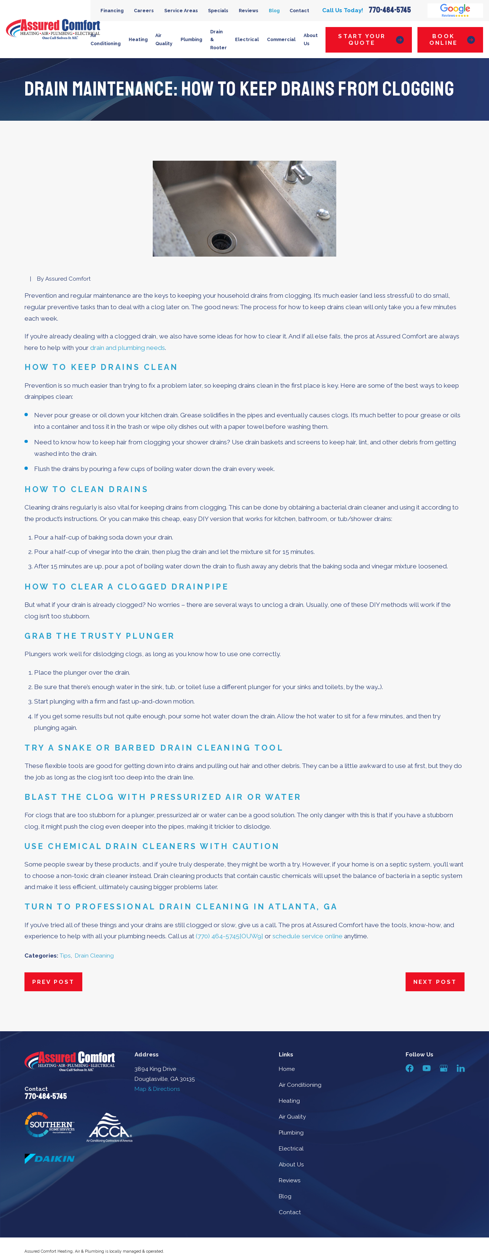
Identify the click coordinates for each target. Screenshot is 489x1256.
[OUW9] (251, 936)
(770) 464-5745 (217, 936)
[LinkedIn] (461, 1068)
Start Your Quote (371, 39)
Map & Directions (157, 1089)
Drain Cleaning (94, 955)
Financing (111, 10)
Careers (144, 10)
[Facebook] (410, 1068)
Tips (65, 955)
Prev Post (53, 982)
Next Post (435, 982)
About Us (291, 1164)
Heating (289, 1101)
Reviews (248, 10)
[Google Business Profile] (444, 1068)
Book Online (452, 39)
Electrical (291, 1148)
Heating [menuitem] (138, 39)
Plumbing (291, 1132)
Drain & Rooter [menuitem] (218, 40)
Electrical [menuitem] (247, 39)
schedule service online (307, 936)
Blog (274, 10)
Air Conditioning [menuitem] (105, 39)
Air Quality (292, 1116)
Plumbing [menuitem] (191, 39)
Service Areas (181, 10)
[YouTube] (427, 1068)
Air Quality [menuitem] (163, 39)
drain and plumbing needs (127, 347)
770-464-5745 (390, 10)
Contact (299, 10)
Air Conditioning (300, 1085)
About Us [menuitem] (311, 39)
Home (287, 1069)
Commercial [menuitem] (281, 39)
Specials (218, 10)
